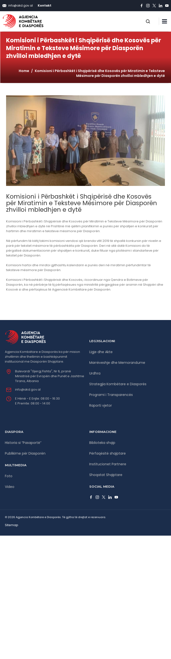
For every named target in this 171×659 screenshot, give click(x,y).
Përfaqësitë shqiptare (107, 453)
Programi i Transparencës (111, 394)
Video (9, 486)
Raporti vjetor (100, 405)
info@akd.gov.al (28, 389)
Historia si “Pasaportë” (23, 442)
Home (24, 70)
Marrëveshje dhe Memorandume (117, 362)
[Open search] (148, 21)
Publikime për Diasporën (25, 453)
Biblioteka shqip (102, 442)
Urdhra (94, 373)
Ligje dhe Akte (101, 351)
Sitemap (11, 525)
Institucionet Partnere (107, 464)
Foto (8, 476)
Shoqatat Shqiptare (105, 474)
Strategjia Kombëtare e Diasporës (117, 384)
